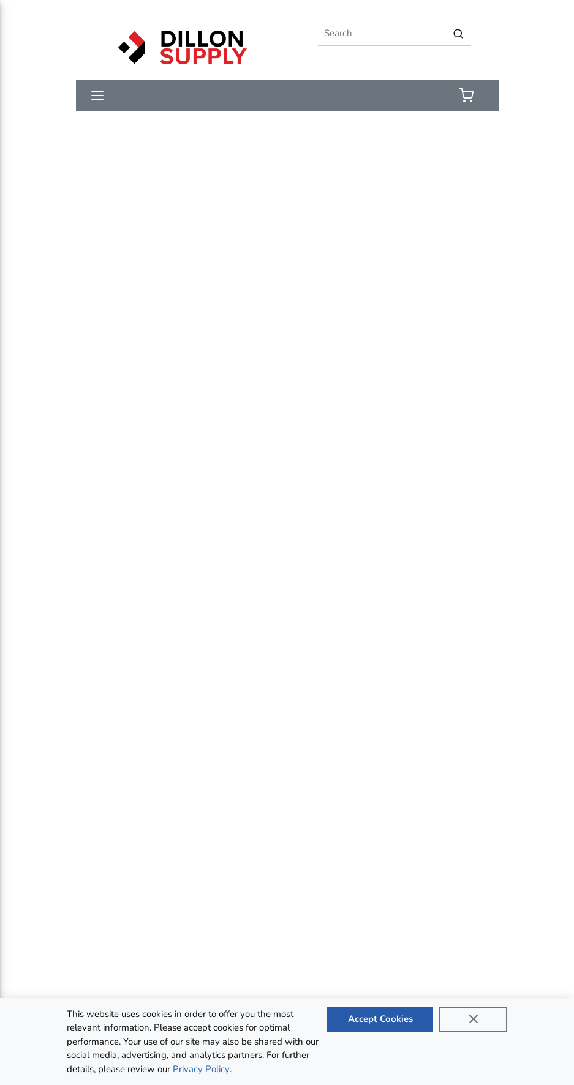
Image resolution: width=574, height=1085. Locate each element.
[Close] (473, 1019)
